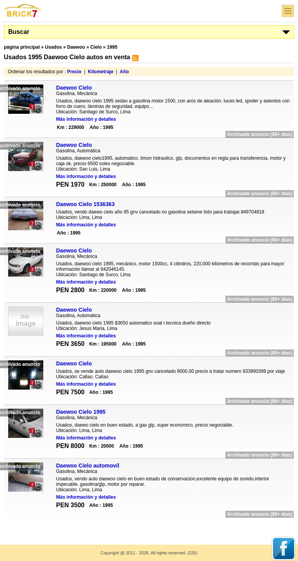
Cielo (95, 47)
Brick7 (23, 10)
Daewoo (76, 47)
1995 (112, 47)
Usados (53, 47)
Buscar (18, 31)
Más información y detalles (86, 119)
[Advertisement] (149, 526)
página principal (22, 47)
